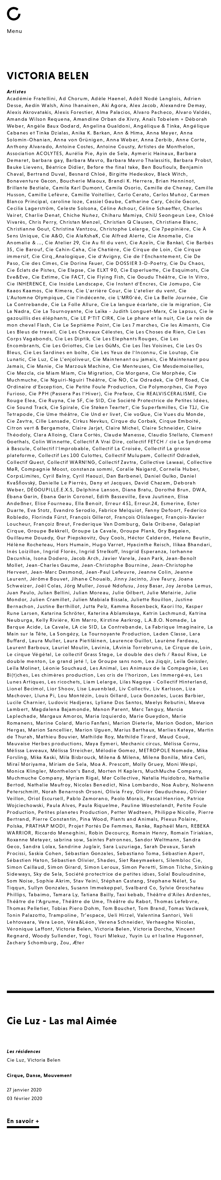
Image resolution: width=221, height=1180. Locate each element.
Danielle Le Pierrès (63, 483)
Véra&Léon (81, 922)
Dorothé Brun (172, 489)
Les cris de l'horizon (122, 675)
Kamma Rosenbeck (134, 606)
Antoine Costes (74, 146)
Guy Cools (112, 537)
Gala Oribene (159, 524)
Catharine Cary (143, 201)
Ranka (143, 826)
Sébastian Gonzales (89, 853)
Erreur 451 (118, 503)
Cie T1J (188, 407)
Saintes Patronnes (109, 839)
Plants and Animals (134, 819)
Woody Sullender (54, 935)
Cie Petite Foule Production (101, 386)
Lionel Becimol (25, 688)
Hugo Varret (107, 544)
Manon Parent (110, 709)
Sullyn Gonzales (48, 887)
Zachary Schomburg (32, 942)
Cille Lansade (52, 421)
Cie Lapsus (182, 311)
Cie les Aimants (180, 325)
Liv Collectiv (134, 688)
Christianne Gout (28, 229)
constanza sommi (92, 469)
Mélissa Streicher (71, 750)
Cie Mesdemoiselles (177, 366)
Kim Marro (84, 620)
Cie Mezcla (20, 373)
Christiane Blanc (176, 222)
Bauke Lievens (25, 167)
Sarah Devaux (161, 846)
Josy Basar (149, 585)
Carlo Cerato (134, 194)
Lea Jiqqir (158, 661)
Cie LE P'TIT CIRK (92, 318)
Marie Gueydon (148, 716)
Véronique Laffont (30, 929)
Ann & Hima (128, 133)
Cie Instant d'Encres (131, 284)
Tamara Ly (65, 894)
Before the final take (112, 167)
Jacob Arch (85, 558)
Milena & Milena (119, 757)
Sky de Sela (48, 874)
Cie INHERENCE (26, 284)
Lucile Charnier (26, 702)
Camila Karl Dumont (77, 187)
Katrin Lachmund (164, 613)
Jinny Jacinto (130, 579)
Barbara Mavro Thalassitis (138, 160)
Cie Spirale (64, 407)
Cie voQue (137, 414)
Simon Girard (64, 867)
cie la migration (180, 304)
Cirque (15, 1075)
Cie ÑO (118, 380)
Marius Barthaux (134, 730)
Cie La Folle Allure (74, 304)
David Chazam (153, 483)
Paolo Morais (127, 798)
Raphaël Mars (171, 826)
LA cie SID (84, 627)
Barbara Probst (192, 160)
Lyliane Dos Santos (118, 702)
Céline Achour (118, 208)
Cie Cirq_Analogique (58, 256)
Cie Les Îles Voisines (148, 345)
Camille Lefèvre (48, 194)
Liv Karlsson (168, 688)
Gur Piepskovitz (76, 537)
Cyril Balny (56, 476)
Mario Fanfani (92, 723)
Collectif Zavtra (117, 462)
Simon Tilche (175, 867)
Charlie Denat (42, 215)
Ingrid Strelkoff (98, 551)
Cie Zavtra (19, 421)
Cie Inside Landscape (76, 284)
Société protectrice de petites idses (110, 874)
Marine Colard (54, 723)
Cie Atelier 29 (62, 242)
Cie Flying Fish (105, 277)
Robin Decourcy (109, 833)
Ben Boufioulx (159, 167)
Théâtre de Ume (82, 901)
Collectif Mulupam (128, 455)
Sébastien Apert (182, 853)
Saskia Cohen (45, 853)
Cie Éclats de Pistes (31, 270)
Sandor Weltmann (157, 839)
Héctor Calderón (149, 537)
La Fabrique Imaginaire (174, 627)
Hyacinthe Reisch (148, 544)
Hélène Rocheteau (30, 544)
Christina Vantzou (74, 229)
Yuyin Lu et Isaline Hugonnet (165, 935)
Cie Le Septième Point (81, 325)
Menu (14, 31)
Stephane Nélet (167, 881)
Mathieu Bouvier (56, 736)
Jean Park (150, 558)
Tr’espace (93, 915)
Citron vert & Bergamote (38, 428)
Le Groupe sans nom (116, 661)
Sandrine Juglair (79, 846)
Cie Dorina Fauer (81, 263)
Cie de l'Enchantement (152, 256)
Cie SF (74, 400)
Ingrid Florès (59, 551)
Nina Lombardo (138, 784)
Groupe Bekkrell (47, 531)
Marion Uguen (93, 730)
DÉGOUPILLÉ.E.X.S (50, 489)
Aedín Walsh (41, 105)
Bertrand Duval (46, 174)
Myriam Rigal (82, 778)
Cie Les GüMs (102, 345)
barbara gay (47, 160)
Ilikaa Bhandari (191, 544)
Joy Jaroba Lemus (188, 585)
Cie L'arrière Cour (98, 290)
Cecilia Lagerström (30, 208)
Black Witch (172, 174)
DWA (199, 489)
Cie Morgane (132, 373)
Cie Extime (45, 277)
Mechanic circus (140, 743)
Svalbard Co (141, 887)
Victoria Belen (74, 929)
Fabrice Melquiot (120, 510)
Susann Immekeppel (96, 887)
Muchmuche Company (34, 778)
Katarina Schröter (62, 613)
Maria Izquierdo (105, 716)
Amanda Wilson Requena (38, 119)
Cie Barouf (29, 249)
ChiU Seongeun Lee (171, 215)
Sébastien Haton (27, 860)
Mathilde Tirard (136, 736)
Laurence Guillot (130, 640)
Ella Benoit (88, 503)
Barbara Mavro (84, 160)
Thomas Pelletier (27, 908)
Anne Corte (190, 139)
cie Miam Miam (56, 373)
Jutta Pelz (95, 606)
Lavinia (100, 647)
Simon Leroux (101, 867)
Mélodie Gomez (116, 750)
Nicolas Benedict (94, 784)
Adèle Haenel (108, 98)
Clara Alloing (50, 434)
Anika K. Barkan (91, 133)
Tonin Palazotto (26, 915)
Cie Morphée (168, 373)
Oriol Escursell (45, 798)
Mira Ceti (193, 757)
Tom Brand (151, 908)
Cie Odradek (146, 380)
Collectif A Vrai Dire (98, 441)
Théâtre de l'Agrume (33, 901)
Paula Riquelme (98, 805)
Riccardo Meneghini (60, 833)
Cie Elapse (71, 270)
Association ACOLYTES (34, 153)
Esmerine (172, 503)
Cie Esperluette (139, 270)
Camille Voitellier (92, 194)
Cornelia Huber (179, 469)
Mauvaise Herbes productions (44, 743)
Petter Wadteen (131, 812)
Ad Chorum (73, 98)
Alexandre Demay (182, 105)
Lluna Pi (45, 695)
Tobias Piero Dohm (75, 908)
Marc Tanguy (147, 709)
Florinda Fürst (49, 517)
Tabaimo (39, 894)
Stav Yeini (85, 881)
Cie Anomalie (165, 235)
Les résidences (23, 1051)
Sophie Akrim (53, 881)
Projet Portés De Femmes (100, 826)
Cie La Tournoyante (57, 311)
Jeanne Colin (154, 572)
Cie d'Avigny (104, 256)
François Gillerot (90, 517)
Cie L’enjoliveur (69, 359)
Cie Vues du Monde (179, 414)
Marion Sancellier (50, 730)
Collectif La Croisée (116, 448)
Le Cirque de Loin (188, 647)
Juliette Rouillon (151, 599)
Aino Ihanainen (79, 105)
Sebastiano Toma (138, 853)
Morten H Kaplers (120, 771)
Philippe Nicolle (175, 812)
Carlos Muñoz (170, 194)
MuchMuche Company (173, 771)
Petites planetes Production (73, 812)
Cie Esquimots (180, 270)
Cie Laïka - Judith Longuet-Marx (125, 311)
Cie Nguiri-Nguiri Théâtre (72, 380)
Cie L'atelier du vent (149, 290)
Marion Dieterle (133, 723)
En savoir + (23, 1120)
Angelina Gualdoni (106, 126)
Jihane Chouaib (91, 579)
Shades (106, 860)
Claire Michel (122, 428)
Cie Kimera (59, 290)
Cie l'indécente (86, 297)
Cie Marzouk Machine (82, 366)
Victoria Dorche (152, 929)
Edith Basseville (116, 496)
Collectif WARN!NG (71, 462)
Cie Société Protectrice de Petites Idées (158, 400)
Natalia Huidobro (163, 778)
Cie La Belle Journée (170, 297)
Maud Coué (174, 736)
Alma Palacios (113, 112)
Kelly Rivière (52, 620)
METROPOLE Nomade (166, 750)
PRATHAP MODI (45, 826)
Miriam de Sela (68, 764)
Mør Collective (120, 778)
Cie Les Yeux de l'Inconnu (123, 352)
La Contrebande (121, 627)
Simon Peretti (139, 867)
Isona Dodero (51, 558)
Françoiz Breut (52, 524)
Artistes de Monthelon (166, 146)
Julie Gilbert (127, 592)
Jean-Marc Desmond (57, 572)
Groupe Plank (137, 531)
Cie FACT (72, 277)
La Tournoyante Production (116, 633)
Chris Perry (42, 222)
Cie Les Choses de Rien (155, 332)
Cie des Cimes (39, 263)
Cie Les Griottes (62, 345)
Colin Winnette (51, 441)
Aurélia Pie (79, 153)
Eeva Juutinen (156, 496)
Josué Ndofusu (114, 585)
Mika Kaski (43, 757)
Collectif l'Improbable (61, 448)
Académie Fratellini (31, 98)
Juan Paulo (20, 592)
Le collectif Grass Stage (84, 654)
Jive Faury (162, 579)
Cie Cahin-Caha (65, 249)
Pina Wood (93, 819)
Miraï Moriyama (26, 764)
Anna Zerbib (156, 139)
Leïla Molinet (23, 668)
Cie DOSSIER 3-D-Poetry (136, 263)
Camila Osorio (123, 187)
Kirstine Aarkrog (120, 620)
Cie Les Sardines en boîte (56, 352)
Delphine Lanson (97, 489)
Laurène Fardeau (176, 640)
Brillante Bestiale (28, 187)
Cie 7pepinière (171, 229)
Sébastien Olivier (72, 860)
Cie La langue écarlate (129, 304)
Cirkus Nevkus (90, 421)
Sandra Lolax (39, 846)
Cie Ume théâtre (57, 414)
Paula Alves (61, 805)
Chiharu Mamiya (122, 215)
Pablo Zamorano (87, 798)
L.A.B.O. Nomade (165, 620)
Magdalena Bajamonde (61, 709)
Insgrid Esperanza (144, 551)
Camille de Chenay (167, 187)
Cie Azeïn (142, 242)
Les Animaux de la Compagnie (158, 668)
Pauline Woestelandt (147, 805)
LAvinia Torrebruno (137, 647)
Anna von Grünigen (78, 139)
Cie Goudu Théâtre (151, 277)
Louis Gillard (111, 695)
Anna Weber (122, 139)
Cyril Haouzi (88, 476)
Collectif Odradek (176, 455)
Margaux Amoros (61, 716)
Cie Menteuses (131, 366)
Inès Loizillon (23, 551)
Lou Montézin (75, 695)
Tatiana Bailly (97, 894)
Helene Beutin (191, 537)
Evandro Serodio (75, 510)
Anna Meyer (162, 133)
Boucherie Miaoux (82, 181)
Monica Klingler (26, 771)
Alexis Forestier (74, 112)
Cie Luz (37, 359)
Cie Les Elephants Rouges (125, 338)
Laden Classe (169, 633)
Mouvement (58, 1075)
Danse (33, 1075)
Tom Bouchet (119, 908)
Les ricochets (64, 682)
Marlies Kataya (176, 730)
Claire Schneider (163, 428)
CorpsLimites (23, 476)
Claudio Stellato (168, 434)
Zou (65, 942)
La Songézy (64, 633)
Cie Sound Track (27, 407)
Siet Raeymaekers (141, 860)
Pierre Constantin (55, 819)
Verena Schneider (120, 922)
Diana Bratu (136, 489)
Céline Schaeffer (159, 208)
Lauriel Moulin (70, 647)
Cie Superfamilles (154, 407)
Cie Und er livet (100, 414)
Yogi (84, 935)
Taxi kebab (130, 894)
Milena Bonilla (160, 757)
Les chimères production (63, 675)
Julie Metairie (164, 592)
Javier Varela (118, 558)
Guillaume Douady (30, 537)
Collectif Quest (25, 462)
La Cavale (57, 627)
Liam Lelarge (99, 682)
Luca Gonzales (148, 695)
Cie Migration (95, 373)
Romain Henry (149, 833)
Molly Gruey (148, 764)
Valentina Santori (158, 915)
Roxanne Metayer (28, 839)
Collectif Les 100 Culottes (70, 455)
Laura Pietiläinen (85, 640)
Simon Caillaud (26, 867)
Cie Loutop (173, 352)
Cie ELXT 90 (102, 270)
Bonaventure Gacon (32, 181)
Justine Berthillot (58, 606)
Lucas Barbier (186, 695)
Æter (79, 942)
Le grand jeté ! (68, 661)
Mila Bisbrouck (77, 757)
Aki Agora (114, 105)
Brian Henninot (175, 181)
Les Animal (103, 668)
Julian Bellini (54, 592)
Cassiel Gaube (103, 201)
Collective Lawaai (162, 462)
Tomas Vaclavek (187, 908)
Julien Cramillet (49, 599)
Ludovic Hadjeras (70, 702)
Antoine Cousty (116, 146)
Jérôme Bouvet (49, 579)
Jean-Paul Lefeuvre (110, 572)
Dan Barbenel (123, 476)
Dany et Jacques (110, 483)
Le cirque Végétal (29, 654)
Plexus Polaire (178, 819)
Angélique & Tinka (156, 126)
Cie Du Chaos (186, 263)
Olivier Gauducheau (161, 791)
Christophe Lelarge (124, 229)
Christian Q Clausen (128, 222)
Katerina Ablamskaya (114, 613)
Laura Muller (45, 640)
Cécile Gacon (182, 201)
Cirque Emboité (179, 421)
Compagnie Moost (44, 469)
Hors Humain (73, 544)
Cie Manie (39, 366)
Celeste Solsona (77, 208)
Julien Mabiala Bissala (100, 599)
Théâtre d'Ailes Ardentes (178, 894)
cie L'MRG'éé (124, 297)
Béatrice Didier (65, 167)
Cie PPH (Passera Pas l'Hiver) (65, 393)
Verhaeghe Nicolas (170, 922)
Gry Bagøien (173, 531)
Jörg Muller (78, 585)
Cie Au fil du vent (104, 242)
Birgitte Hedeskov (131, 174)
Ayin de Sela (112, 153)
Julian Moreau (91, 592)
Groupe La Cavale (94, 531)
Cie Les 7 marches (135, 325)
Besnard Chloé (87, 174)
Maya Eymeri (101, 743)
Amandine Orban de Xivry (106, 119)
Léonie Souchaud (64, 668)
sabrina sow (68, 839)
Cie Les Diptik (72, 338)
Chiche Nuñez (80, 215)
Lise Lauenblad (96, 688)
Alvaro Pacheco (152, 112)
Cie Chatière (104, 249)
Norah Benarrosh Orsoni (72, 791)
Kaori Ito (172, 606)
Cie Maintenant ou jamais (124, 359)
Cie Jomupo (175, 284)
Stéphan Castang (122, 881)
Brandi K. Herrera (130, 181)
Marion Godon (174, 723)
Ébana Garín (22, 496)
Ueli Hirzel (121, 915)
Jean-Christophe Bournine (115, 565)
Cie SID (95, 400)
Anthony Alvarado (29, 146)
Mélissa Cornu (181, 743)
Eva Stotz (38, 510)
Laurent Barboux (28, 647)
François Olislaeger (139, 517)
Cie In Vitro (193, 277)
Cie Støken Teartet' (105, 407)
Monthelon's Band (72, 771)
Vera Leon (51, 922)
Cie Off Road (182, 380)
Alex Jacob (143, 105)
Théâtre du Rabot (129, 901)
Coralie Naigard (136, 469)
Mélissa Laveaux (27, 750)
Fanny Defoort (163, 510)
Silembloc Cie (183, 860)
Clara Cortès (85, 434)
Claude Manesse (124, 434)
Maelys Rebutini (165, 702)
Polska (14, 826)
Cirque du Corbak (133, 421)
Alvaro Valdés (193, 112)
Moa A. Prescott (109, 764)
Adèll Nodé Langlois (155, 98)
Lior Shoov (60, 688)
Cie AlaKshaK (82, 235)
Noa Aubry (175, 784)
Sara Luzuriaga (122, 846)
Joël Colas (48, 585)
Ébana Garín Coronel (67, 496)
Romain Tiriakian (191, 833)
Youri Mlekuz (110, 935)
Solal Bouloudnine (181, 874)
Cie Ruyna (51, 400)
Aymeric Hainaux (152, 153)
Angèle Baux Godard (53, 126)
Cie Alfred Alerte (123, 235)
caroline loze (66, 201)
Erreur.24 (146, 503)
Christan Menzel (80, 222)
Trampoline (63, 915)
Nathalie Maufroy (48, 784)
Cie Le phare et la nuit (145, 318)
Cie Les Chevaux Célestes (91, 332)
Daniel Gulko (160, 476)
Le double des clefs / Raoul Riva (157, 654)
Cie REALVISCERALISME (166, 393)
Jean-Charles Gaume (52, 565)
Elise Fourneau (53, 503)
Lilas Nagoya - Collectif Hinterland (163, 682)
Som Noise (20, 881)
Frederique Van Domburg (106, 524)
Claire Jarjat (87, 428)
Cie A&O (52, 235)
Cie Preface (118, 393)
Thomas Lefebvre (176, 901)
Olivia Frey (119, 791)
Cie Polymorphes (160, 386)
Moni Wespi (181, 764)
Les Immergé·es (171, 675)
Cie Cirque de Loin (147, 249)
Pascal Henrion (165, 798)
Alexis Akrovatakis (29, 112)
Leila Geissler (190, 661)
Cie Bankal (170, 242)
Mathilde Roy (97, 736)
